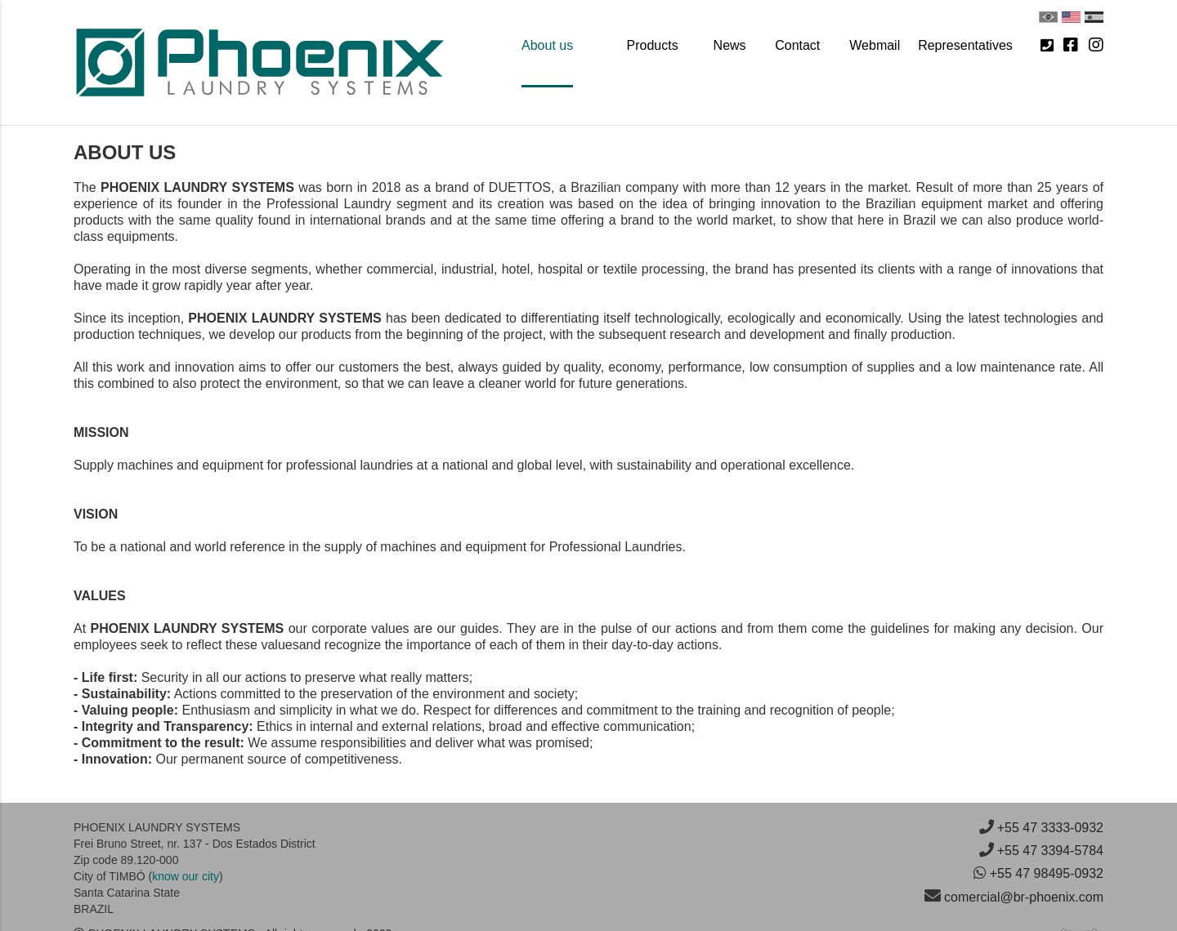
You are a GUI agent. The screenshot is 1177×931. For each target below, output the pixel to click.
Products (652, 45)
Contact (797, 45)
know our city (185, 876)
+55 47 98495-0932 (1046, 873)
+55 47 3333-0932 (1050, 828)
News (730, 45)
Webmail (874, 45)
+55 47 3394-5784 (1050, 851)
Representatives (965, 45)
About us (547, 45)
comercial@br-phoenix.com (1023, 897)
